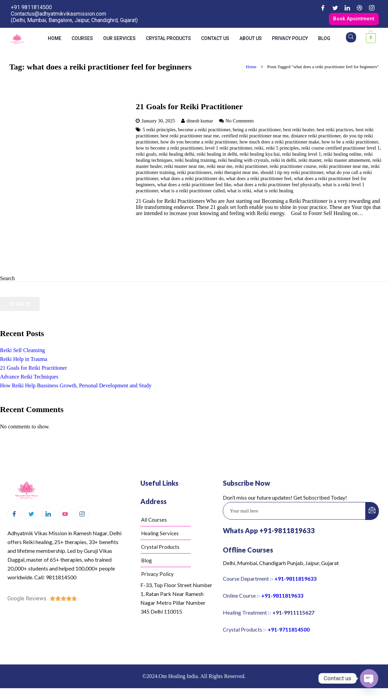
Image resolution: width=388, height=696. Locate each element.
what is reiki (239, 192)
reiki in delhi (283, 161)
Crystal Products (168, 39)
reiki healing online (343, 155)
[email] (294, 512)
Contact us (215, 39)
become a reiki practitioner (204, 131)
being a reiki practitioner (256, 131)
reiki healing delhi (176, 155)
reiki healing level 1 (301, 155)
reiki (258, 149)
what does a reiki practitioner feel (258, 179)
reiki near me (219, 167)
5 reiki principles (159, 131)
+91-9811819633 (295, 579)
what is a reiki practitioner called (192, 192)
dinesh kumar (200, 122)
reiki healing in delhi (217, 155)
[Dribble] (359, 8)
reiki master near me (184, 167)
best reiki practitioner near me (189, 137)
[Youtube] (65, 515)
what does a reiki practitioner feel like (194, 186)
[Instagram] (372, 8)
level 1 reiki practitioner (228, 149)
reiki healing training (195, 161)
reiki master (310, 161)
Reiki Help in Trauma (23, 360)
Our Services (119, 39)
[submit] (372, 512)
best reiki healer (298, 131)
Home (54, 39)
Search (7, 279)
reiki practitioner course (293, 167)
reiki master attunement (347, 161)
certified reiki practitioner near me (254, 137)
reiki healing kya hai (260, 155)
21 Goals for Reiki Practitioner (189, 107)
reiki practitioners (194, 173)
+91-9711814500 (289, 630)
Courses (82, 39)
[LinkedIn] (347, 8)
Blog (324, 39)
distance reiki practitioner (316, 137)
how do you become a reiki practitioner (198, 143)
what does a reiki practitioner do (192, 179)
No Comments (240, 122)
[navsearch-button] (351, 38)
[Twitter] (335, 8)
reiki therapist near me (236, 173)
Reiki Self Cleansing (22, 351)
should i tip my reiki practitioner (292, 173)
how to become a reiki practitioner (169, 149)
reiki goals (146, 155)
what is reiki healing (273, 192)
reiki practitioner (251, 167)
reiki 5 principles (282, 149)
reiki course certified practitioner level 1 (340, 149)
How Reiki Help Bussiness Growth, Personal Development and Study (76, 387)
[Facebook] (323, 8)
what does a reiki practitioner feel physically (277, 186)
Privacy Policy (290, 39)
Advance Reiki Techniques (29, 378)
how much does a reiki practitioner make (279, 143)
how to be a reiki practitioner (350, 143)
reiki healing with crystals (243, 161)
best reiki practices (334, 131)
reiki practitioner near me (343, 167)
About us (250, 39)
